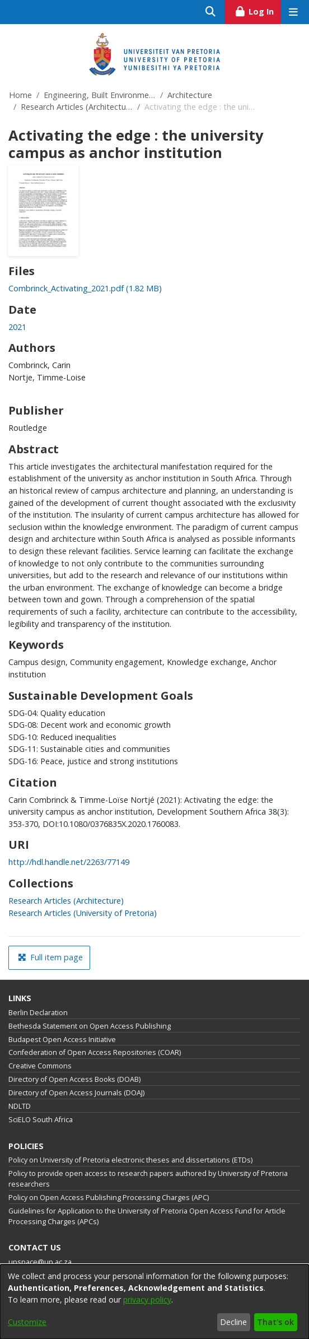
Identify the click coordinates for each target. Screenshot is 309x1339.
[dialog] (154, 1301)
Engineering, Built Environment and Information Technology (100, 95)
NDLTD (19, 1106)
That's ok (275, 1322)
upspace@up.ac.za (40, 1262)
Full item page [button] (50, 957)
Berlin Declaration (38, 1012)
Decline (233, 1322)
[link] (85, 288)
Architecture (189, 95)
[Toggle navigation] (293, 12)
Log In (258, 10)
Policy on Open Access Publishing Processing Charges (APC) (108, 1197)
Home (20, 95)
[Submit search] (210, 12)
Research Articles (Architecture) (77, 106)
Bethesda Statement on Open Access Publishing (89, 1026)
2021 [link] (17, 327)
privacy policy (147, 1299)
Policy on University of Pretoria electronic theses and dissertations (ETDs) (130, 1160)
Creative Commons (40, 1066)
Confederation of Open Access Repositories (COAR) (94, 1052)
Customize (27, 1322)
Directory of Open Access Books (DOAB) (74, 1079)
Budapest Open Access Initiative (62, 1039)
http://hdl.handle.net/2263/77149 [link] (68, 862)
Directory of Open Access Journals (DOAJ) (76, 1093)
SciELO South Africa (40, 1119)
